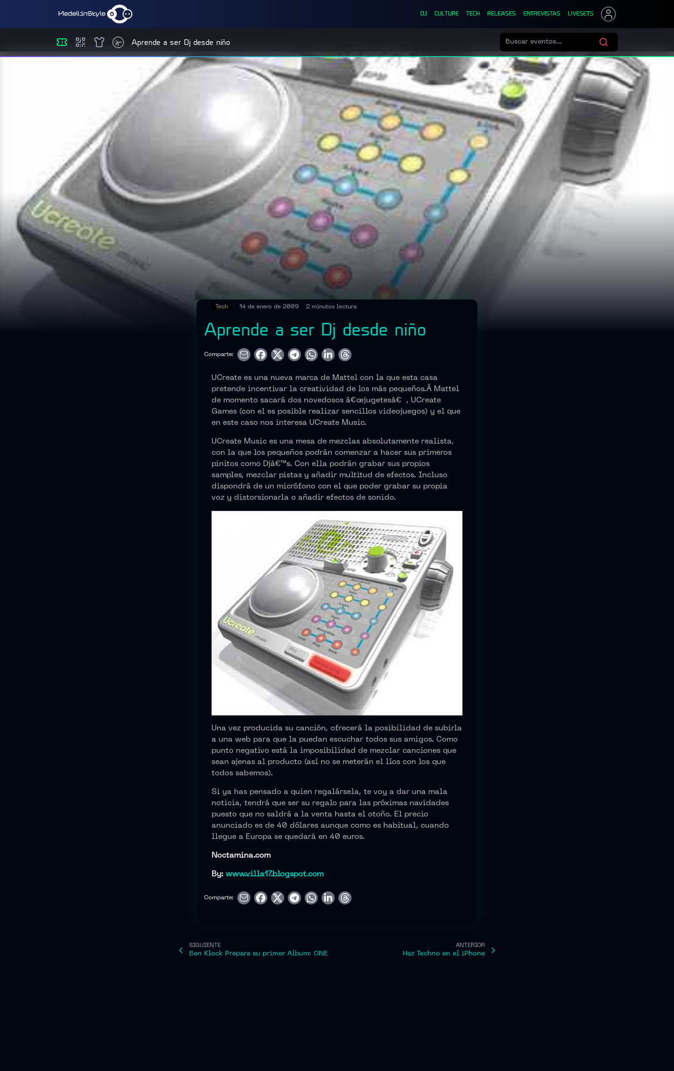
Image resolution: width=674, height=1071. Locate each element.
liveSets (580, 14)
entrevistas (541, 14)
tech (473, 14)
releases (501, 14)
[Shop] (99, 42)
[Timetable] (118, 42)
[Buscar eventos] (552, 42)
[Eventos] (61, 42)
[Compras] (80, 42)
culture (446, 14)
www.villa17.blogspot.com (274, 874)
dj (423, 14)
